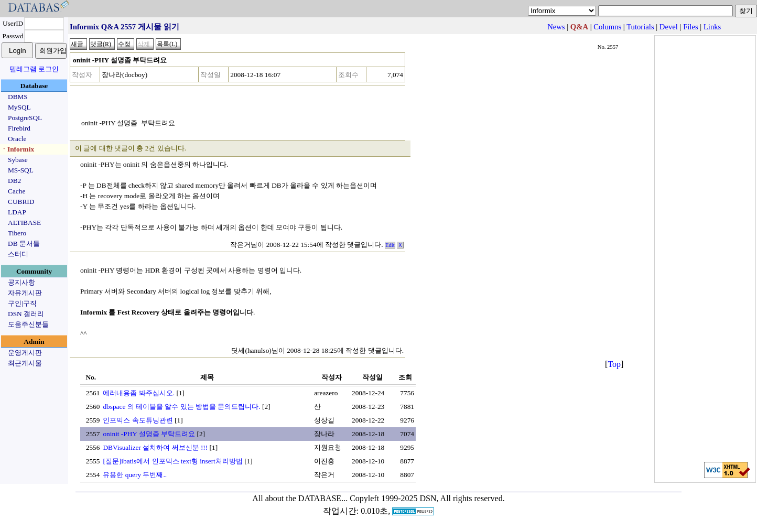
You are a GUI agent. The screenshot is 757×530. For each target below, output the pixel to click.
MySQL (19, 107)
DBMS (18, 97)
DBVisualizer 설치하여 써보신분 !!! (155, 447)
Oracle (17, 139)
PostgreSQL (25, 118)
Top (614, 364)
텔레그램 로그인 (34, 69)
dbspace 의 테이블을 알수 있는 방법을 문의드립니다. (181, 406)
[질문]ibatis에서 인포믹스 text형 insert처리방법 (172, 461)
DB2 (14, 181)
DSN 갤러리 (26, 314)
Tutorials (640, 27)
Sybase (18, 160)
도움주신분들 (28, 324)
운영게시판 (25, 352)
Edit (390, 245)
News (556, 27)
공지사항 (21, 282)
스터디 (18, 254)
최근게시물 (25, 363)
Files (690, 27)
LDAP (17, 212)
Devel (668, 27)
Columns (607, 27)
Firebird (19, 128)
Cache (16, 191)
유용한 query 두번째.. (135, 475)
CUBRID (21, 201)
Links (712, 27)
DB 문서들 (24, 243)
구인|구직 (22, 303)
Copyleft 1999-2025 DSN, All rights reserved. (427, 498)
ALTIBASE (24, 222)
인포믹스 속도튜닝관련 (137, 420)
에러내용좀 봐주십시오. (139, 393)
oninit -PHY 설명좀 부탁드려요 (149, 434)
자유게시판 (25, 293)
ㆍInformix (17, 149)
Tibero (17, 233)
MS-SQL (21, 170)
